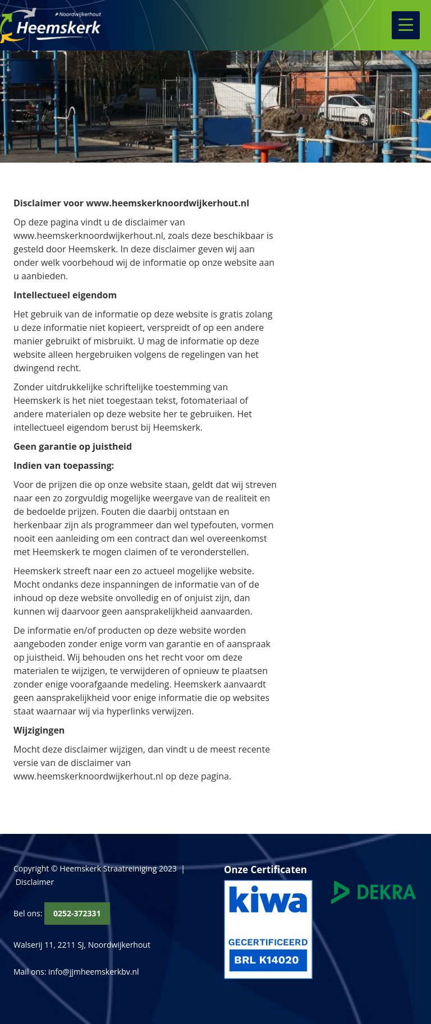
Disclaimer (35, 882)
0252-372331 (77, 913)
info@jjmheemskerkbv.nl (93, 971)
